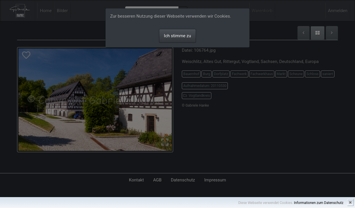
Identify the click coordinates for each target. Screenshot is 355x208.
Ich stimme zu (177, 35)
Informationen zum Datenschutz (318, 203)
